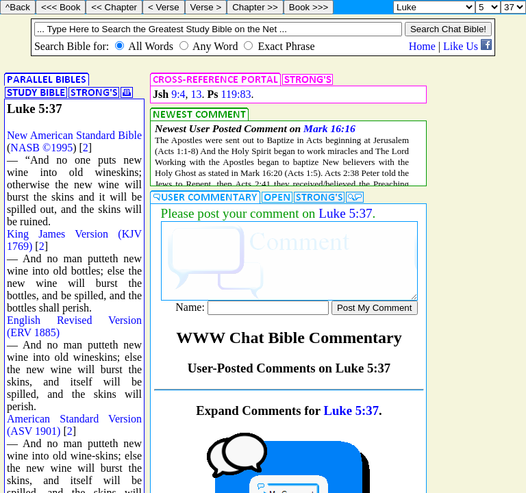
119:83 (236, 94)
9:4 (178, 94)
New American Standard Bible (74, 135)
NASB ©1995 (41, 147)
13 (196, 94)
